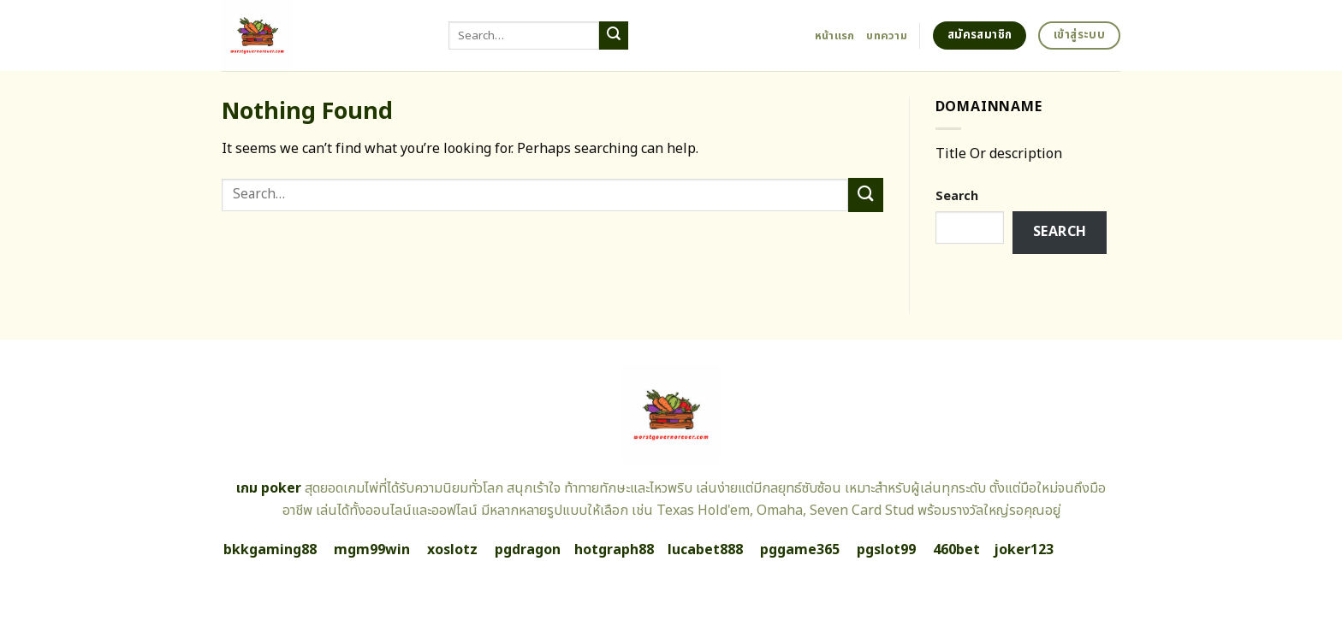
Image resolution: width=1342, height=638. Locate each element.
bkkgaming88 (270, 550)
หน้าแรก (835, 35)
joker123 (1024, 550)
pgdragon (528, 550)
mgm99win (372, 550)
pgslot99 (886, 550)
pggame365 (800, 550)
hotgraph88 (614, 550)
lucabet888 (705, 550)
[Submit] (613, 35)
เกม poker (268, 488)
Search (956, 196)
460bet (956, 550)
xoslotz (452, 550)
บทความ (886, 35)
